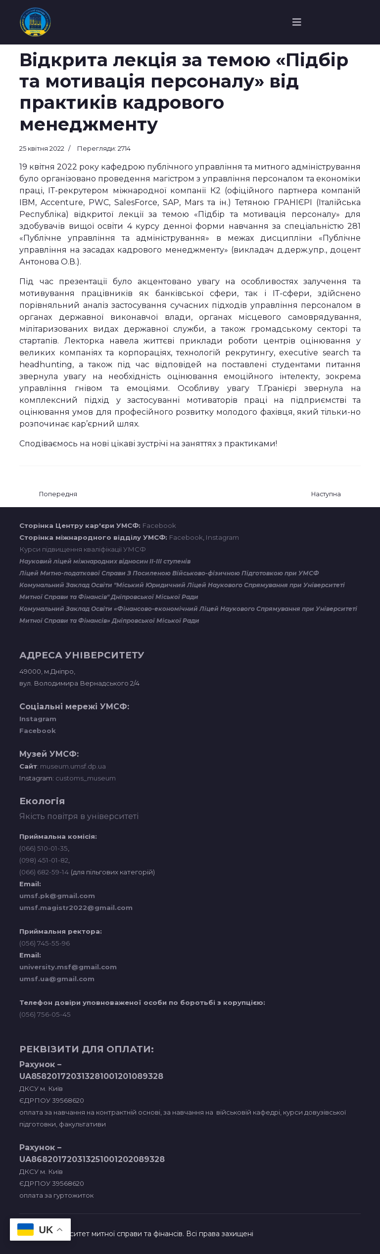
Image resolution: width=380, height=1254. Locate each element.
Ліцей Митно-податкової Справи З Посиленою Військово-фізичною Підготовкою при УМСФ (169, 573)
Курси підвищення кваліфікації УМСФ (82, 549)
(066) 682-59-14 (44, 872)
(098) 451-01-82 (43, 860)
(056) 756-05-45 (45, 1014)
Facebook (159, 525)
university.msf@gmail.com (68, 967)
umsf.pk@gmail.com (57, 896)
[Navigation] (296, 22)
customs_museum (85, 778)
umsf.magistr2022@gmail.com (76, 907)
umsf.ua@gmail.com (57, 979)
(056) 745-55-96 (44, 943)
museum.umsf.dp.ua (72, 766)
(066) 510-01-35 (43, 848)
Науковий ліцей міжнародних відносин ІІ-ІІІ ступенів (104, 561)
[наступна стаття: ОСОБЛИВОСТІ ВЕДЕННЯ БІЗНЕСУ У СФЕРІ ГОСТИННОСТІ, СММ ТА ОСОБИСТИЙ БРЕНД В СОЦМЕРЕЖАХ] (326, 494)
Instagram (222, 537)
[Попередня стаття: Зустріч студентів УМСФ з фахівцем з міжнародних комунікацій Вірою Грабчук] (58, 494)
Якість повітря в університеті (79, 816)
